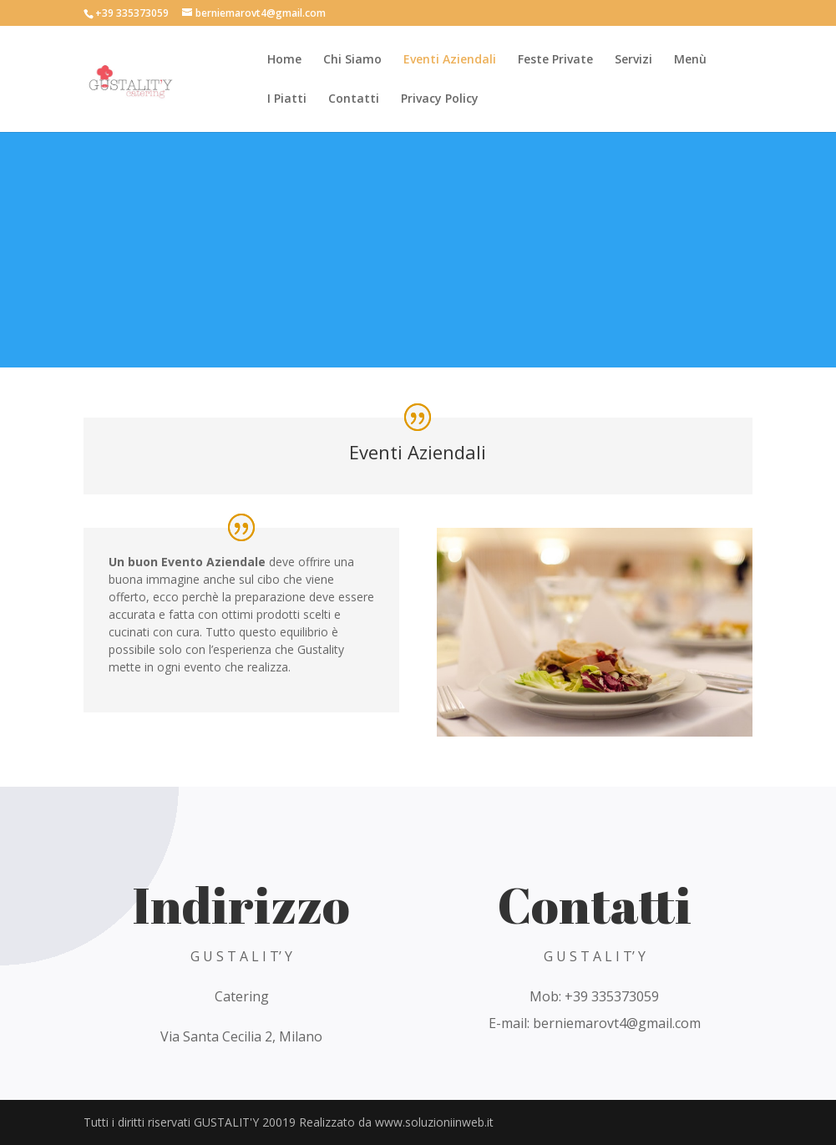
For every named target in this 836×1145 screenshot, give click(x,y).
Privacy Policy (440, 99)
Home (284, 60)
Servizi (633, 60)
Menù (690, 60)
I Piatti (287, 99)
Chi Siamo (352, 60)
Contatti (353, 99)
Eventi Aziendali (449, 60)
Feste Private (555, 60)
